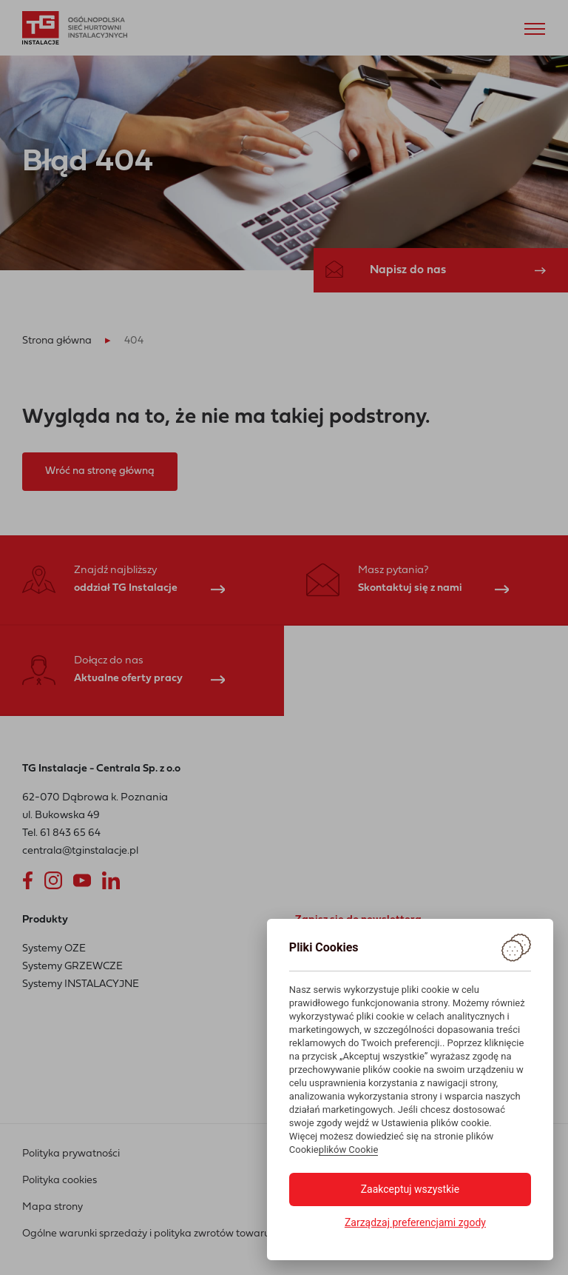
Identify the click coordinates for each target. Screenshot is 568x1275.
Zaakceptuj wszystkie (410, 1189)
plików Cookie (349, 1149)
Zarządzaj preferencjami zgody (415, 1222)
